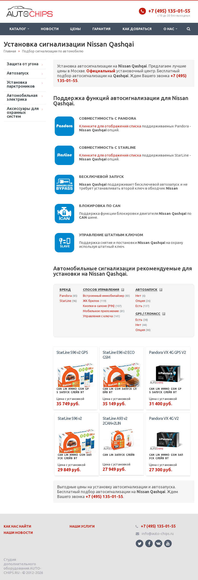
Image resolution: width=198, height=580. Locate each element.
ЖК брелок (91, 300)
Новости (50, 29)
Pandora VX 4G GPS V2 (167, 352)
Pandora (66, 295)
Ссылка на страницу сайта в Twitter (140, 543)
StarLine (65, 300)
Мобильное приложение (101, 311)
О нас (170, 29)
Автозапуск (18, 73)
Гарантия (101, 29)
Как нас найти (17, 526)
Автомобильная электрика (22, 97)
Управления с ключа (98, 316)
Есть (138, 305)
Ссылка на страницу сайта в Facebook (149, 543)
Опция (140, 300)
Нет (138, 295)
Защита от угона (22, 64)
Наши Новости (18, 533)
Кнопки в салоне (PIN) (99, 305)
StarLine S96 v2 (70, 418)
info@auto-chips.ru (158, 533)
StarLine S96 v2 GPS (72, 352)
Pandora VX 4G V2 (164, 418)
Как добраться (137, 29)
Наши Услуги (82, 526)
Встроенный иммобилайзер (103, 295)
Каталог (19, 29)
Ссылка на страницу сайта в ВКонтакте (158, 543)
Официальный (100, 71)
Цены (75, 29)
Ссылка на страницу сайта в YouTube (168, 543)
